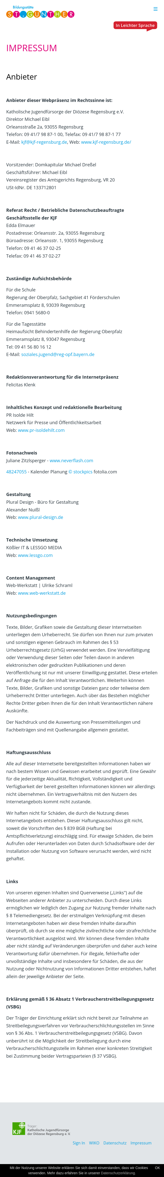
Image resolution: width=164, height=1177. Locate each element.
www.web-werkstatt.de (42, 593)
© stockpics (80, 472)
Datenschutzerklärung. (118, 1173)
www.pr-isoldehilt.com (41, 430)
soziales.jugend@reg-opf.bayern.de (57, 354)
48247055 (16, 472)
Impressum (141, 1143)
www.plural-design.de (40, 517)
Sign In (79, 1143)
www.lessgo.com (35, 555)
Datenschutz (114, 1143)
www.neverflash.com (71, 460)
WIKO (94, 1143)
